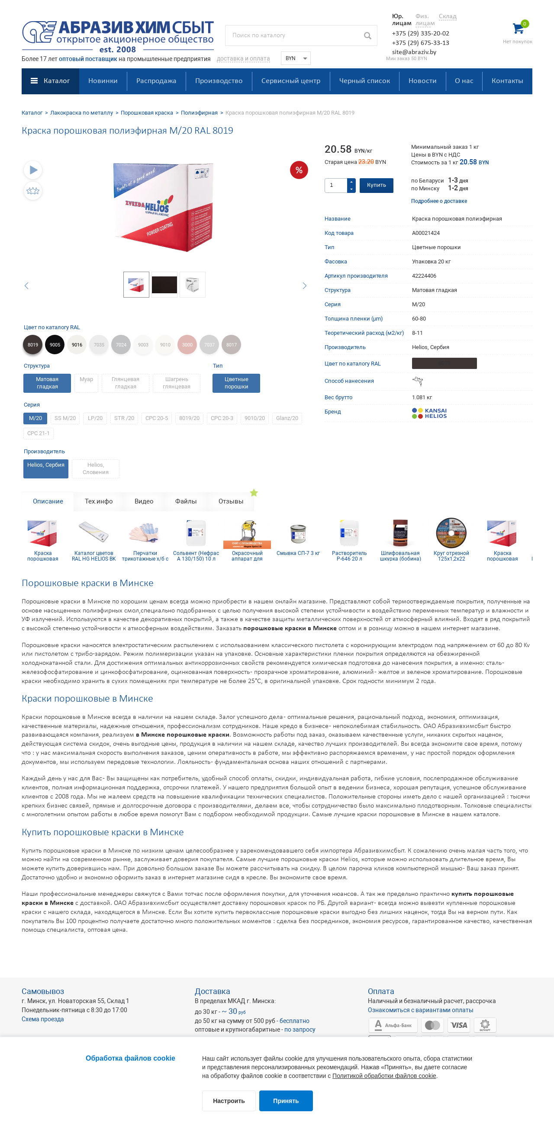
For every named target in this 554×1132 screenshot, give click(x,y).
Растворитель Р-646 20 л (352, 556)
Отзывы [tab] (231, 501)
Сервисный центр (290, 81)
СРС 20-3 (222, 418)
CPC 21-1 (38, 433)
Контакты (507, 81)
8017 (231, 345)
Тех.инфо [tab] (99, 501)
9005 (55, 345)
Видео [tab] (144, 501)
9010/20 (255, 418)
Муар (86, 379)
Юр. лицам (399, 20)
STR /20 (124, 418)
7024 (121, 345)
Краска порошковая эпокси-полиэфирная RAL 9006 (45, 556)
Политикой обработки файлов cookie (384, 1075)
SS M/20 (65, 418)
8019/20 (189, 418)
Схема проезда (43, 1019)
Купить (376, 185)
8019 (33, 345)
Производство (219, 81)
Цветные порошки (236, 383)
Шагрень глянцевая (176, 383)
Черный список (364, 81)
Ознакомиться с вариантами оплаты (420, 1010)
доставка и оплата (243, 58)
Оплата (381, 991)
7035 (99, 345)
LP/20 (95, 418)
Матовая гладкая (47, 383)
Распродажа (156, 81)
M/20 (35, 418)
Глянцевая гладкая (125, 383)
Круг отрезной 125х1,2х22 (454, 556)
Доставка (212, 991)
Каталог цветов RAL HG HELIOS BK (96, 556)
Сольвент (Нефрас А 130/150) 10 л (199, 556)
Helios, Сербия (45, 465)
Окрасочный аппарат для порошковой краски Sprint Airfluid (250, 556)
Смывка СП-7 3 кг (300, 553)
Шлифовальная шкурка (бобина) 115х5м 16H (403, 556)
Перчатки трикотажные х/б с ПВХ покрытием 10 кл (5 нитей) (147, 556)
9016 (77, 345)
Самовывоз (43, 991)
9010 (165, 345)
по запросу (300, 1029)
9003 (143, 345)
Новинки (103, 81)
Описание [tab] (48, 501)
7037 (209, 345)
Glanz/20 (287, 418)
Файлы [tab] (186, 501)
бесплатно (294, 1020)
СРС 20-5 (156, 418)
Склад (448, 16)
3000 (187, 345)
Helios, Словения (96, 468)
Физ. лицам (423, 20)
